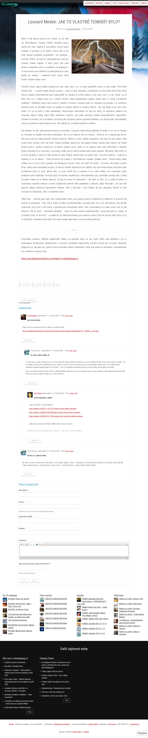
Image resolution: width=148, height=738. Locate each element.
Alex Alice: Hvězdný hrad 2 (14, 666)
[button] (21, 544)
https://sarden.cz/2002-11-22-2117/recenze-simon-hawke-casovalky (52, 409)
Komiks (92, 4)
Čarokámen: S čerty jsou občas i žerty (54, 696)
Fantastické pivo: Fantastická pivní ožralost (56, 688)
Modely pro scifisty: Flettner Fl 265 (131, 599)
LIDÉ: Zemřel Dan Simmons (17, 620)
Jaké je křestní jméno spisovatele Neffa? (35, 564)
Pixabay (86, 732)
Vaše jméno (23, 490)
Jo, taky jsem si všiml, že (40, 355)
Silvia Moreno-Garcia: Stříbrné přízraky (18, 707)
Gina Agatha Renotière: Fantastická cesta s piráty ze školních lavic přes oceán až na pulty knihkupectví (56, 665)
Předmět (22, 528)
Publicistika (115, 4)
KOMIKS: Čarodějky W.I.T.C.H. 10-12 (94, 624)
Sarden (11, 724)
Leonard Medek (73, 29)
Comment (23, 540)
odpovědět (28, 340)
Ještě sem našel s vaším (43, 398)
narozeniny (25, 285)
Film (102, 4)
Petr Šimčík (112, 724)
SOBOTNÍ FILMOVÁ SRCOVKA (55, 628)
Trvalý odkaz (69, 316)
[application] (74, 551)
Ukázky (142, 4)
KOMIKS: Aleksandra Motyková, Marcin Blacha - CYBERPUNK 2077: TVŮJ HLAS (91, 601)
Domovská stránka (25, 517)
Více (29, 712)
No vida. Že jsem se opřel (36, 456)
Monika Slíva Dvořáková (62, 724)
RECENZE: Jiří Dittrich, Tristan (18, 609)
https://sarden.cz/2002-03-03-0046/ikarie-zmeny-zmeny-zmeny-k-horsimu (54, 412)
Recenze (80, 4)
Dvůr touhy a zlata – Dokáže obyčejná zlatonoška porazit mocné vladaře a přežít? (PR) (19, 681)
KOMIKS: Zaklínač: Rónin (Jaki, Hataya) (95, 619)
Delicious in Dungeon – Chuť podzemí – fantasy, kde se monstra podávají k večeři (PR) (19, 672)
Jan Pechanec (32, 316)
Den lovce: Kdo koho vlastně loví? (53, 692)
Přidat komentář (28, 300)
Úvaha (48, 285)
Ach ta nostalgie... (34, 320)
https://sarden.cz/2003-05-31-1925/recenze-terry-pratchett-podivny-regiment (56, 416)
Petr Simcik (38, 393)
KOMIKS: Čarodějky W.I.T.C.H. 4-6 (93, 633)
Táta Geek (129, 4)
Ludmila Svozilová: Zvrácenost (15, 662)
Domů (4, 12)
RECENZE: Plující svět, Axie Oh (18, 599)
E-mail (21, 502)
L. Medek (38, 285)
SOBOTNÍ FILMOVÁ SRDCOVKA (56, 599)
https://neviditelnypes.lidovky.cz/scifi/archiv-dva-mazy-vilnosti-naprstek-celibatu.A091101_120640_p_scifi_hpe (60, 331)
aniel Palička (93, 724)
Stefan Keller (76, 732)
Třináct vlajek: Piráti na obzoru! (52, 671)
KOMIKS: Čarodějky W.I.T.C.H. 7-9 (93, 629)
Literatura (66, 4)
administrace (134, 724)
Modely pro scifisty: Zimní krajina (130, 604)
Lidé (57, 285)
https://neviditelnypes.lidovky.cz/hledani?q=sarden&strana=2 (49, 258)
